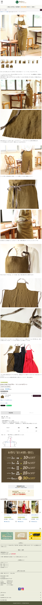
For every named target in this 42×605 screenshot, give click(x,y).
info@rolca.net (10, 580)
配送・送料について (5, 564)
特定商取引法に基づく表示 (6, 597)
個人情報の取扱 (4, 600)
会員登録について (4, 567)
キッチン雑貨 (5, 11)
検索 (41, 10)
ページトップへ (40, 529)
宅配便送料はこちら (5, 552)
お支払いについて (4, 562)
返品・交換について (5, 565)
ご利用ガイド (37, 545)
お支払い (21, 543)
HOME (1, 11)
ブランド (31, 412)
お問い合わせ (3, 592)
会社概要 (2, 595)
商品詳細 (11, 412)
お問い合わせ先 (21, 571)
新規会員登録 (23, 6)
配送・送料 (21, 550)
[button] (2, 512)
